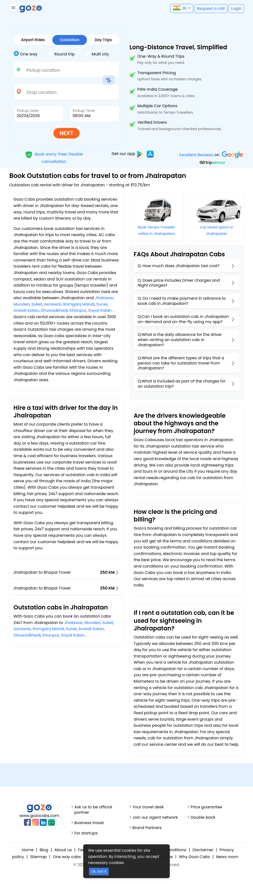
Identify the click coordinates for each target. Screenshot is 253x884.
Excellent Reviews (196, 155)
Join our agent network (155, 817)
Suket (36, 304)
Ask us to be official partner (93, 809)
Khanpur (78, 310)
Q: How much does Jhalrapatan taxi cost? (179, 266)
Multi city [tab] (97, 54)
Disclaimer (202, 850)
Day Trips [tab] (103, 39)
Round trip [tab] (61, 54)
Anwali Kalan (26, 310)
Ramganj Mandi (79, 304)
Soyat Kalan (100, 310)
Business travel (89, 823)
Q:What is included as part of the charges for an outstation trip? (182, 383)
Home (28, 850)
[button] (13, 8)
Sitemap (38, 857)
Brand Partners (147, 828)
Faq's (83, 850)
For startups (86, 833)
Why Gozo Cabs (194, 857)
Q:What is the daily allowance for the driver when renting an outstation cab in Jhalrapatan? (180, 340)
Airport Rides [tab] (33, 39)
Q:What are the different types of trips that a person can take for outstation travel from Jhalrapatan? (181, 363)
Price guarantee (206, 807)
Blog (44, 850)
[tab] (31, 54)
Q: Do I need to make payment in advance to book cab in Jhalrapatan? (182, 300)
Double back (202, 817)
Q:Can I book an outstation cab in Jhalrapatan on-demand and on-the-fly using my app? (183, 319)
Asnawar (52, 304)
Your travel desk (148, 807)
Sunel (101, 304)
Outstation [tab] (70, 39)
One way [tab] (26, 54)
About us (63, 850)
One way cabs (67, 857)
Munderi (22, 304)
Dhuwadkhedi (54, 310)
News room (227, 857)
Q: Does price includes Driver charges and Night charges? (179, 282)
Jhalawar (104, 298)
